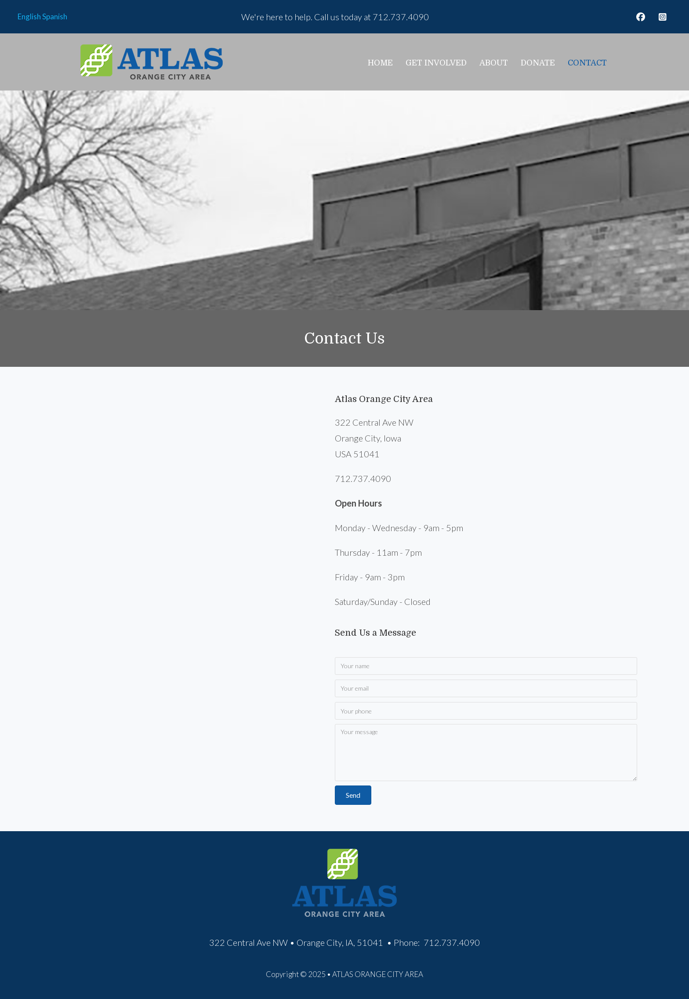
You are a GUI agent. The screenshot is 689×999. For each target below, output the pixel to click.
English (29, 16)
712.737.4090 (401, 16)
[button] (640, 17)
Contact (587, 62)
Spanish (54, 16)
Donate (538, 62)
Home (380, 62)
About (493, 62)
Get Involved (436, 62)
